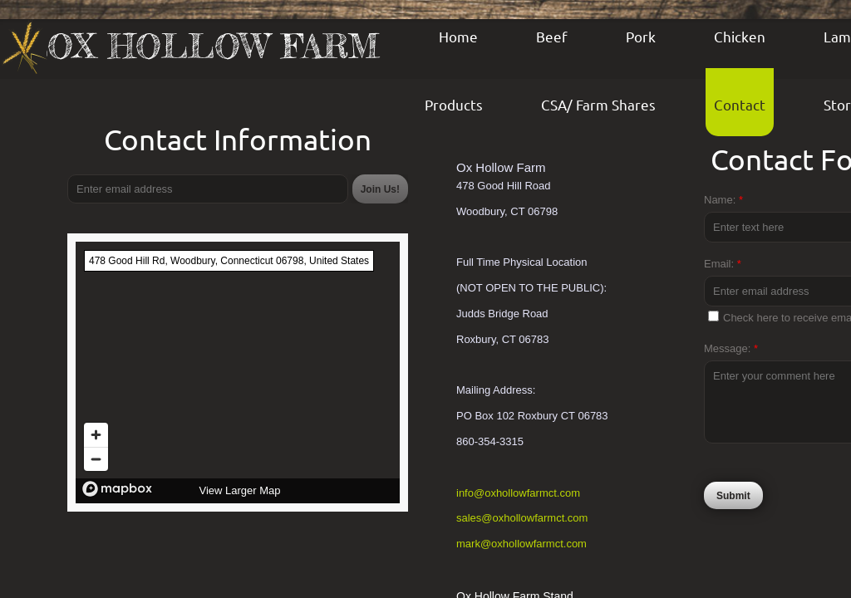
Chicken (739, 36)
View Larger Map (239, 490)
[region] (238, 372)
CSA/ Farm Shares (598, 104)
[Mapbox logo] (117, 488)
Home (458, 36)
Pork (641, 36)
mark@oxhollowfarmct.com (521, 543)
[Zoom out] (96, 459)
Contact (739, 104)
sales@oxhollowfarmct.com (522, 518)
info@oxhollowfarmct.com (518, 493)
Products (454, 104)
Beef (552, 36)
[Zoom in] (96, 435)
